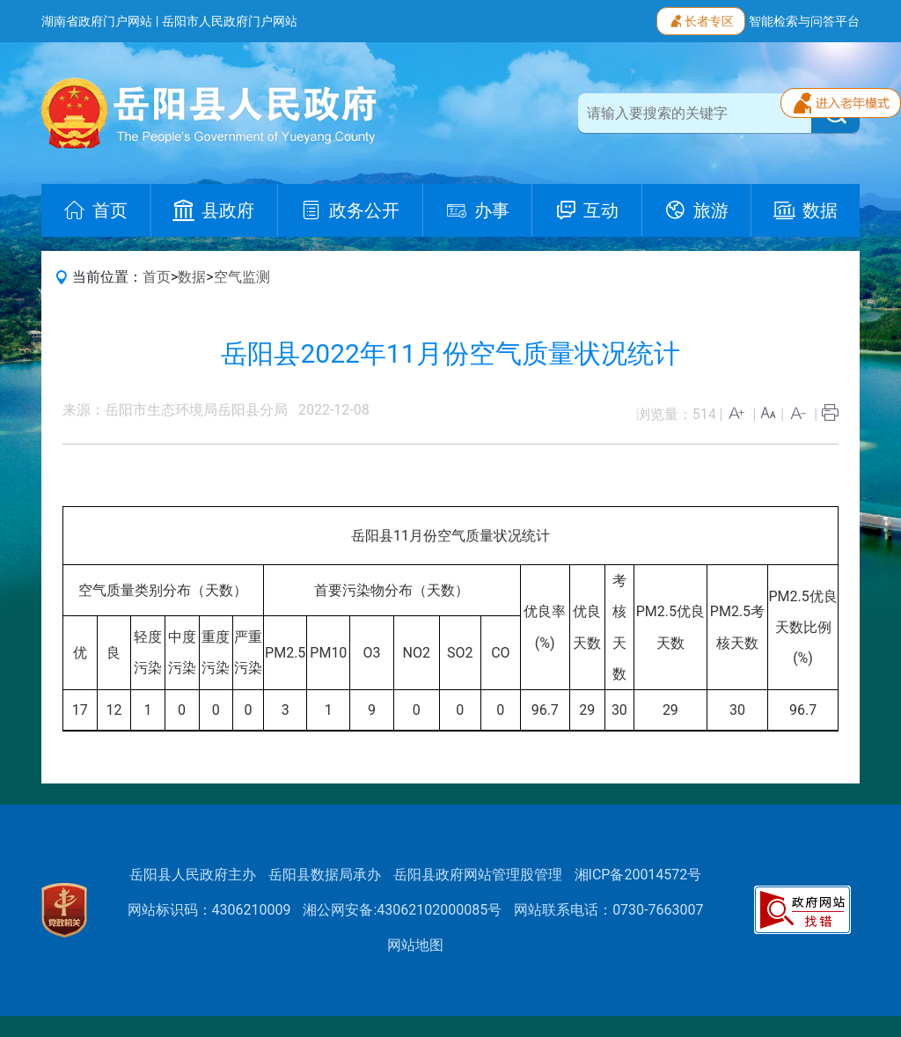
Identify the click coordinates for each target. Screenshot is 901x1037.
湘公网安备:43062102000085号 (402, 909)
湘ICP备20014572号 (638, 874)
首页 (157, 276)
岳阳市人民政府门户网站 (229, 21)
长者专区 (701, 19)
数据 (192, 276)
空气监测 (242, 276)
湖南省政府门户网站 (96, 21)
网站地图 (415, 945)
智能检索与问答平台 (804, 21)
